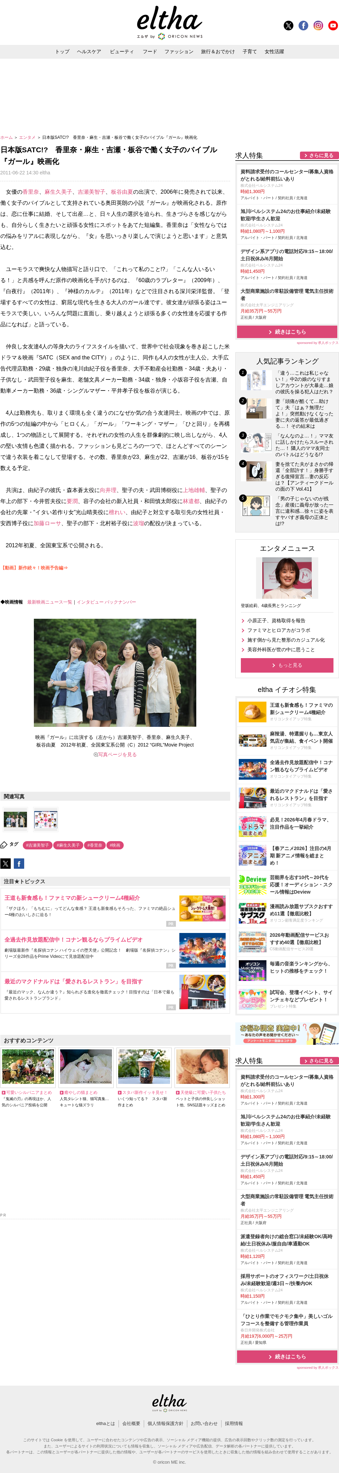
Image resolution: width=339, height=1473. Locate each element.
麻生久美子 (58, 192)
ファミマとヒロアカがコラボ (278, 630)
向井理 (108, 490)
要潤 (72, 501)
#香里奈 (94, 845)
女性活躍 (274, 51)
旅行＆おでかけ (218, 51)
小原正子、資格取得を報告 (276, 620)
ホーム (7, 137)
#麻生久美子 (68, 845)
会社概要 (131, 1423)
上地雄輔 (194, 490)
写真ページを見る (117, 754)
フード (150, 51)
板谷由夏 (122, 192)
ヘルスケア (89, 51)
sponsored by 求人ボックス (318, 343)
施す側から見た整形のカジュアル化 (286, 640)
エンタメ (28, 137)
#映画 (115, 845)
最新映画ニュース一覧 (49, 602)
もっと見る (290, 665)
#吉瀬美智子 (37, 845)
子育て (250, 51)
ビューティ (122, 51)
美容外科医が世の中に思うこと (281, 649)
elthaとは (105, 1423)
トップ (62, 51)
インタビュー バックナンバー (106, 602)
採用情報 (234, 1423)
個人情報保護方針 (165, 1423)
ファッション (179, 51)
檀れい (117, 512)
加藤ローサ (47, 523)
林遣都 (191, 501)
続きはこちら (290, 332)
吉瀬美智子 (91, 192)
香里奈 (30, 192)
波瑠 (138, 523)
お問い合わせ (204, 1423)
